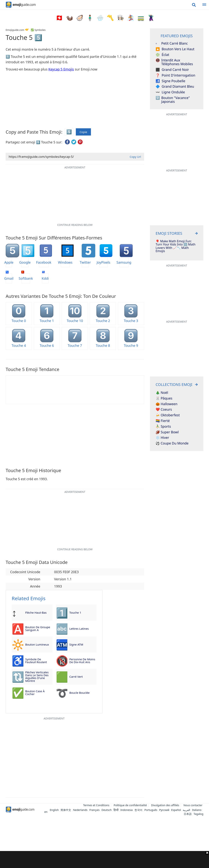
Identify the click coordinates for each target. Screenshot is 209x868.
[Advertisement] (104, 859)
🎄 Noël (162, 393)
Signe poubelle (170, 81)
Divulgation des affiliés (165, 805)
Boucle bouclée (79, 693)
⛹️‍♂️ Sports (163, 426)
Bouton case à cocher (35, 692)
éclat (162, 55)
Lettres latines (79, 628)
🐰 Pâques (164, 398)
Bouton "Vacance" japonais (173, 100)
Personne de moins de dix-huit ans (82, 660)
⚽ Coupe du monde (172, 443)
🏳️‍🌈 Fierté (163, 421)
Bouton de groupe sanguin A (37, 628)
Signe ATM (76, 644)
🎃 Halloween (166, 404)
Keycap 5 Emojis (61, 69)
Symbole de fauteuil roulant (36, 660)
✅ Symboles (38, 30)
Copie (83, 132)
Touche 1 (75, 612)
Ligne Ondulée (170, 92)
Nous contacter (193, 805)
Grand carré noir (172, 70)
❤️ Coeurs (164, 409)
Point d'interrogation (175, 75)
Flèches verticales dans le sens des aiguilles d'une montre (37, 677)
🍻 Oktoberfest (168, 415)
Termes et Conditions (96, 805)
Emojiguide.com (15, 30)
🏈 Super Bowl (167, 432)
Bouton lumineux (37, 644)
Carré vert (76, 676)
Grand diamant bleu (175, 86)
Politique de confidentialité (130, 805)
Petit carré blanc (172, 43)
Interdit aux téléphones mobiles (174, 62)
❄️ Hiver (162, 438)
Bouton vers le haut (175, 49)
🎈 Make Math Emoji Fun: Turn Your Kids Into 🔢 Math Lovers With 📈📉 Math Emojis (175, 246)
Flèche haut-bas (36, 612)
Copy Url (135, 157)
